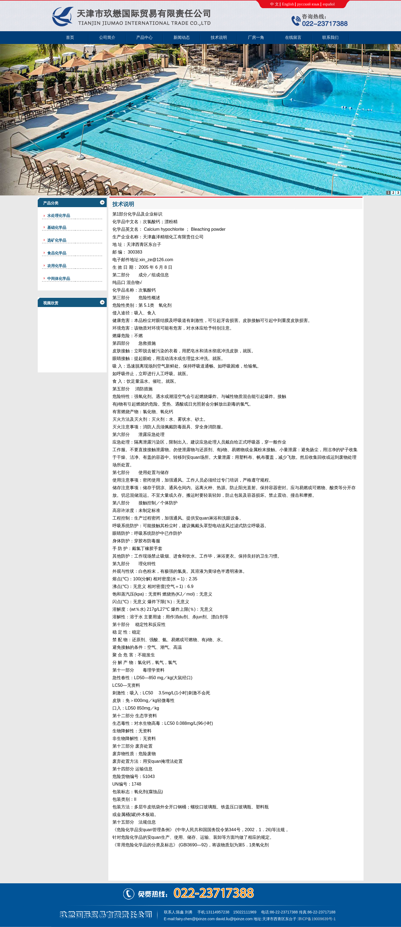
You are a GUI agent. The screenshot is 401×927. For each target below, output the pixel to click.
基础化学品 (56, 227)
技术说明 (123, 204)
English (288, 4)
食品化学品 (56, 253)
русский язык (308, 4)
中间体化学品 (58, 278)
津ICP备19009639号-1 (317, 919)
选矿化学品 (56, 240)
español (329, 4)
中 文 (274, 4)
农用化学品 (56, 266)
